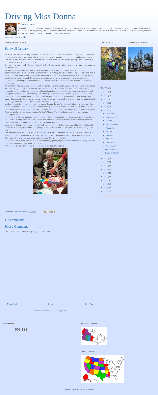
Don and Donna (28, 24)
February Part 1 (111, 149)
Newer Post (12, 304)
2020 (105, 106)
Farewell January (112, 153)
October (109, 121)
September (110, 124)
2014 (105, 173)
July (108, 131)
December (110, 113)
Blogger (91, 389)
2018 (105, 158)
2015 (105, 169)
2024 (105, 92)
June (108, 135)
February (110, 146)
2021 (105, 103)
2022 (105, 99)
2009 (105, 191)
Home (50, 304)
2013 (105, 176)
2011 (105, 184)
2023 (105, 96)
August (109, 128)
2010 (105, 187)
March (108, 142)
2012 (105, 180)
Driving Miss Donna (40, 16)
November (110, 117)
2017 (105, 162)
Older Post (89, 304)
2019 (105, 110)
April (108, 139)
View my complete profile (15, 37)
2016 (105, 166)
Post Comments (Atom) (56, 310)
